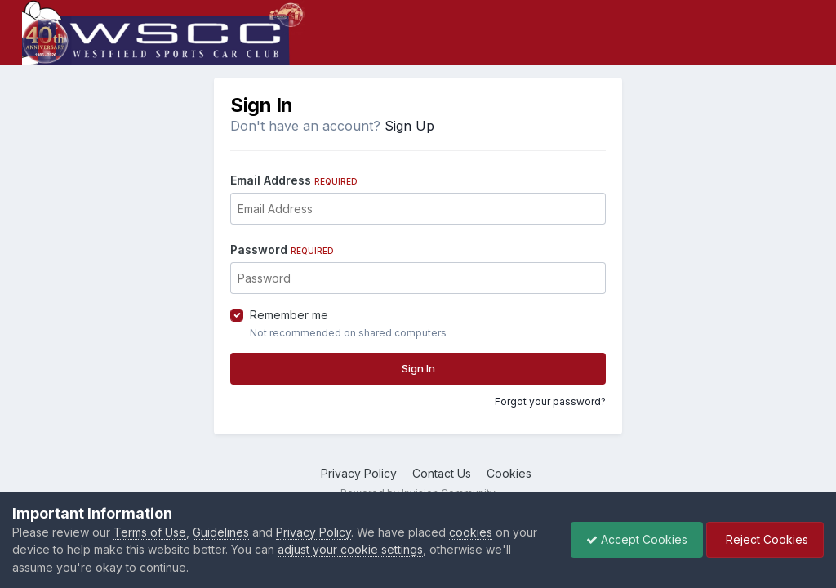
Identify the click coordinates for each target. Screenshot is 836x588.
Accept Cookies (632, 539)
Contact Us (441, 473)
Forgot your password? (550, 401)
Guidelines (221, 532)
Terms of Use (149, 532)
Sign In (418, 368)
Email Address (294, 180)
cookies (470, 532)
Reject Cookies (764, 539)
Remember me (289, 315)
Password (282, 249)
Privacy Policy (359, 473)
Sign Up (409, 126)
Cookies (509, 473)
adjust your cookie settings (350, 549)
